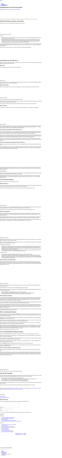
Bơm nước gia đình (3, 389)
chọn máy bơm (20, 389)
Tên (1, 409)
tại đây (17, 329)
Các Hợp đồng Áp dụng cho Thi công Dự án (9, 421)
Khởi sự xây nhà (4, 429)
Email (1, 411)
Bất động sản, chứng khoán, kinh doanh (8, 425)
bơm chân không (32, 388)
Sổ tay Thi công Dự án (5, 430)
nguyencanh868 (17, 9)
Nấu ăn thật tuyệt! (5, 420)
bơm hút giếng (38, 388)
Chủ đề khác (4, 426)
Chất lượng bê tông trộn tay (4, 397)
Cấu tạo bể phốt (2, 396)
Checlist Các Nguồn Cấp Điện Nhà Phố (8, 418)
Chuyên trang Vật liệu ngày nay (7, 427)
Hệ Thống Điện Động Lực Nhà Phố (7, 419)
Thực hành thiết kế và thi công (7, 432)
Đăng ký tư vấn (21, 435)
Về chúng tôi (4, 5)
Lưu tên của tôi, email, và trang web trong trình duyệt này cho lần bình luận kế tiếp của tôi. (16, 413)
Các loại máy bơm (14, 389)
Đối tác (3, 3)
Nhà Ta (1, 0)
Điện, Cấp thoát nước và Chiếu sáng (18, 388)
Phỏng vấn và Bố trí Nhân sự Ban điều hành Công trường (11, 422)
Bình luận (2, 408)
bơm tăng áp (9, 389)
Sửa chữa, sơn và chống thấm (6, 431)
